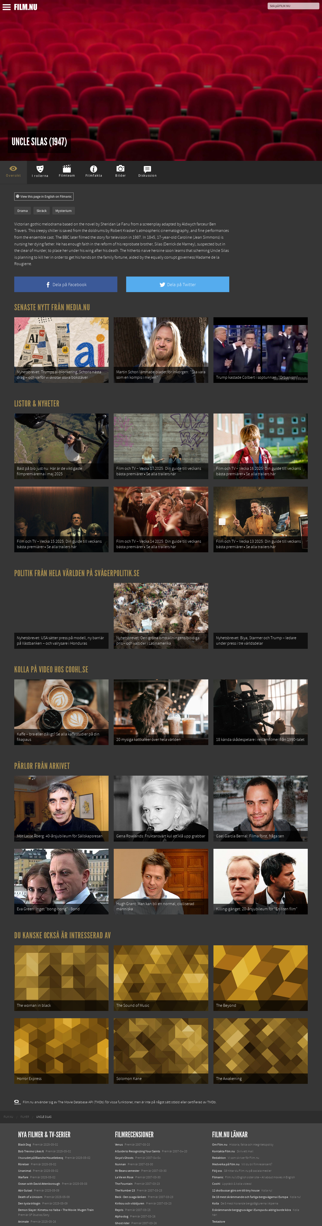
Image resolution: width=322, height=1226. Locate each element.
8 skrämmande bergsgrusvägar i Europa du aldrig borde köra (251, 1172)
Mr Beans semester (127, 1133)
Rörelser (23, 1126)
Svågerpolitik (221, 1202)
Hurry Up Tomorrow (31, 1197)
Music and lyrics (125, 1192)
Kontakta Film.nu (223, 1113)
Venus (119, 1107)
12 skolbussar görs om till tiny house (236, 1153)
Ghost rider (122, 1185)
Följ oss (217, 1133)
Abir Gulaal (25, 1153)
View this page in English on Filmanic (44, 196)
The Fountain (124, 1146)
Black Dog (24, 1107)
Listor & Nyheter (37, 399)
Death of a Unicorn (30, 1159)
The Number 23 (125, 1153)
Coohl (216, 1146)
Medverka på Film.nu (226, 1126)
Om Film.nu (219, 1107)
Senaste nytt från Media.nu (52, 307)
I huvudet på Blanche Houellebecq (40, 1120)
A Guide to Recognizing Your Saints (137, 1113)
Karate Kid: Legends (31, 1216)
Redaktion (219, 1120)
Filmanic (217, 1139)
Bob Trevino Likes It (31, 1113)
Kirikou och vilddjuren (129, 1166)
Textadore (218, 1184)
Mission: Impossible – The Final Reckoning (45, 1203)
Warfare (23, 1139)
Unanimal (24, 1133)
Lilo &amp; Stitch (29, 1210)
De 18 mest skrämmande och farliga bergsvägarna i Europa (250, 1159)
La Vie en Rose (124, 1139)
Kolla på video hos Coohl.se (51, 653)
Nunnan (120, 1126)
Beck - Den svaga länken (130, 1159)
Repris (119, 1172)
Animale (23, 1184)
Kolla (215, 1166)
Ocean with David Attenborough (39, 1146)
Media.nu (218, 1190)
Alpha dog (121, 1179)
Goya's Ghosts (124, 1120)
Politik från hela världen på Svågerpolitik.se (77, 561)
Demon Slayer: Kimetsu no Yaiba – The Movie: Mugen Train (56, 1172)
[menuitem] (8, 1079)
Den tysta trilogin (29, 1166)
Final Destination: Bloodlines (37, 1190)
